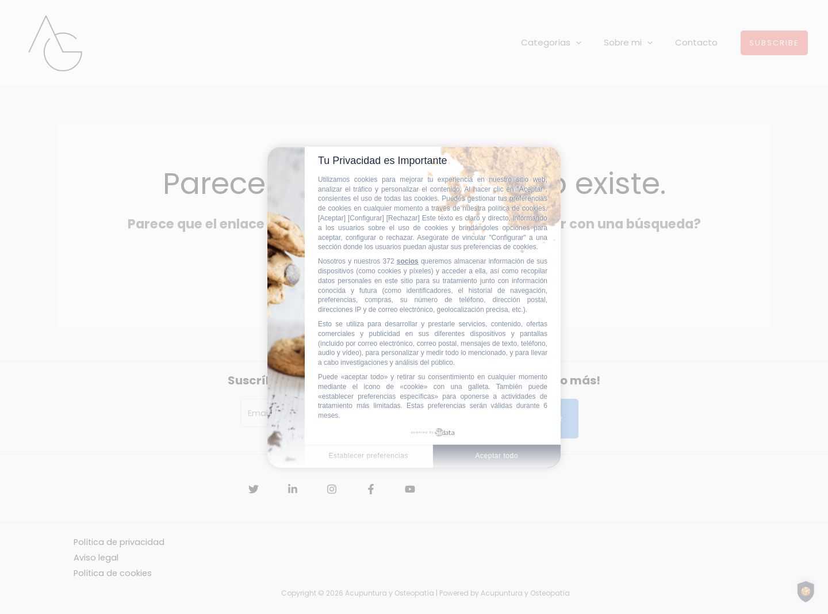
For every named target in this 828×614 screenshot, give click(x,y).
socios (408, 261)
